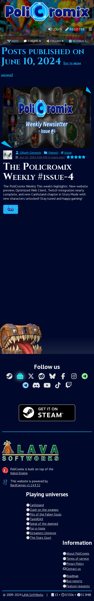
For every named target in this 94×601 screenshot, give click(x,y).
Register (75, 29)
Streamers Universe (41, 533)
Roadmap (70, 576)
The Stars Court (38, 538)
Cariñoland (35, 505)
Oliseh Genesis (28, 152)
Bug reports (72, 581)
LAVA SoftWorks (32, 595)
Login (55, 29)
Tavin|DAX (34, 519)
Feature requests (76, 586)
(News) (51, 152)
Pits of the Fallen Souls (43, 514)
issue (66, 152)
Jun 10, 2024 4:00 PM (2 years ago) (40, 157)
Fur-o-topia (35, 528)
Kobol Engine (19, 473)
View (10, 209)
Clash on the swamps (42, 510)
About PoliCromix (76, 553)
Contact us (72, 569)
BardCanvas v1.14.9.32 (25, 485)
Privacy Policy (73, 564)
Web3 (13, 41)
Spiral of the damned (42, 524)
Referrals (77, 41)
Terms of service (76, 559)
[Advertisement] (47, 265)
